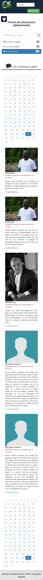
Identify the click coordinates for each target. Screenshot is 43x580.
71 (34, 111)
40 (20, 95)
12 (19, 80)
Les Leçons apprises (12, 47)
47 (20, 99)
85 (34, 119)
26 (20, 88)
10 (9, 80)
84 (29, 119)
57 (34, 103)
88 (15, 122)
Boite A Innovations (10, 574)
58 (6, 107)
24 (10, 88)
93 (6, 126)
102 (17, 130)
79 (6, 119)
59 (10, 107)
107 (11, 134)
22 (34, 84)
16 (6, 84)
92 (34, 122)
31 (10, 92)
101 (11, 130)
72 (6, 115)
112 (6, 138)
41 (24, 95)
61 (20, 107)
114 (17, 138)
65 (6, 111)
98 (29, 126)
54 (20, 103)
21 (29, 84)
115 (22, 138)
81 (15, 119)
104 (28, 130)
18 (15, 84)
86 (6, 122)
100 (6, 130)
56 (29, 103)
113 (11, 138)
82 (20, 119)
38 (10, 95)
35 (29, 92)
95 (15, 126)
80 (10, 119)
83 (24, 119)
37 (6, 95)
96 (20, 126)
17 (10, 84)
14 (28, 80)
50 (34, 99)
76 (24, 115)
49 (29, 99)
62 (24, 107)
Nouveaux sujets (10, 51)
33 (20, 92)
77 (29, 115)
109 (22, 134)
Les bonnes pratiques (12, 42)
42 (29, 95)
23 (6, 88)
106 (6, 134)
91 (29, 122)
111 (34, 134)
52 (10, 103)
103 (22, 130)
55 (24, 103)
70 (29, 111)
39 (15, 95)
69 (24, 111)
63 (29, 107)
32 (15, 92)
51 (6, 103)
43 (34, 95)
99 (34, 126)
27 (24, 88)
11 (14, 80)
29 (34, 88)
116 (28, 138)
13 (23, 80)
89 (20, 122)
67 (15, 111)
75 (20, 115)
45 (10, 99)
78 (34, 115)
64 (34, 107)
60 (15, 107)
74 (15, 115)
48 (24, 99)
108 (17, 134)
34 (24, 92)
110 (28, 134)
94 (10, 126)
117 (34, 138)
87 (10, 122)
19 (20, 84)
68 (20, 111)
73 (10, 115)
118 (6, 142)
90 (24, 122)
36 (34, 92)
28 (29, 88)
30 (6, 92)
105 (34, 130)
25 (15, 88)
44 (6, 99)
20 (24, 84)
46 (15, 99)
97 (24, 126)
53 (15, 103)
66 (10, 111)
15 (33, 80)
